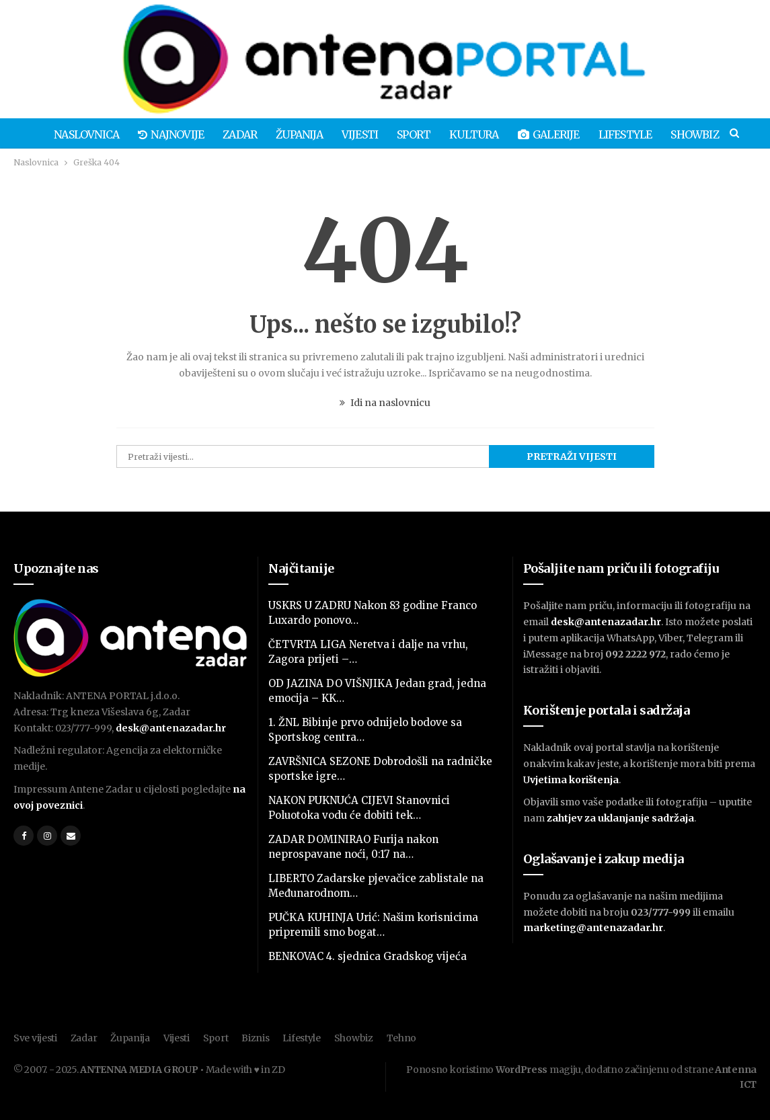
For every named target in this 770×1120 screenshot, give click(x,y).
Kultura (485, 134)
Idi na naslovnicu (385, 403)
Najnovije (172, 134)
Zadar (243, 134)
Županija (304, 134)
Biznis (255, 1038)
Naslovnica (85, 134)
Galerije (561, 134)
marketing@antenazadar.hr (593, 928)
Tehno (402, 1038)
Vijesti (367, 134)
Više (699, 134)
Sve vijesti (35, 1038)
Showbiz (353, 1038)
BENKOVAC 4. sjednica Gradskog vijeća (367, 956)
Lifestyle (640, 134)
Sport (423, 134)
